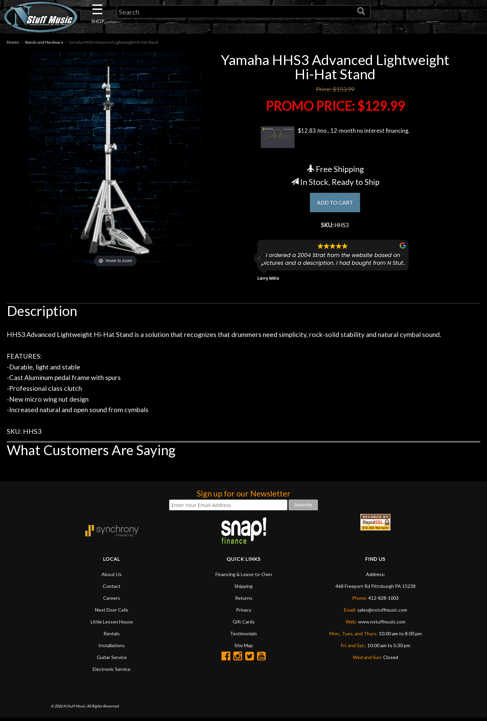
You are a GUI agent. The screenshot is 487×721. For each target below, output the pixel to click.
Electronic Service (112, 672)
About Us (111, 577)
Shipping (243, 589)
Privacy (243, 613)
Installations (111, 648)
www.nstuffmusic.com (381, 625)
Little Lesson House (112, 625)
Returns (243, 601)
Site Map (243, 648)
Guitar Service (112, 660)
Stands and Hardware (44, 43)
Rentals (111, 636)
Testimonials (243, 636)
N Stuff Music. (74, 709)
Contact (111, 589)
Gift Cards (244, 625)
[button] (259, 261)
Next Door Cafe (111, 613)
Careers (111, 601)
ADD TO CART (335, 204)
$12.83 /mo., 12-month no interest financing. (335, 138)
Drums (13, 43)
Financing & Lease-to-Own (243, 577)
